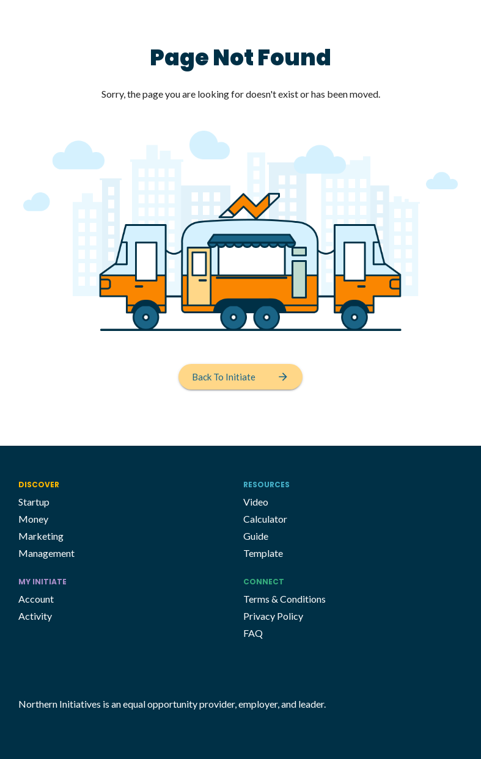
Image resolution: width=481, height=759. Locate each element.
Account (36, 599)
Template (263, 553)
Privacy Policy (273, 616)
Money (33, 519)
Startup (34, 501)
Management (46, 553)
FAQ (253, 633)
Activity (35, 616)
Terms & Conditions (284, 599)
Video (255, 501)
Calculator (265, 519)
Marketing (41, 536)
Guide (255, 536)
